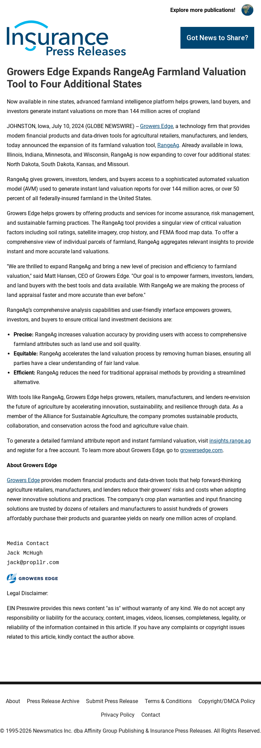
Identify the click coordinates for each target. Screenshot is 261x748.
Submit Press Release (112, 701)
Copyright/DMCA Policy (226, 701)
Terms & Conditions (168, 701)
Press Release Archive (53, 701)
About (13, 701)
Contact (150, 715)
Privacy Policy (118, 715)
